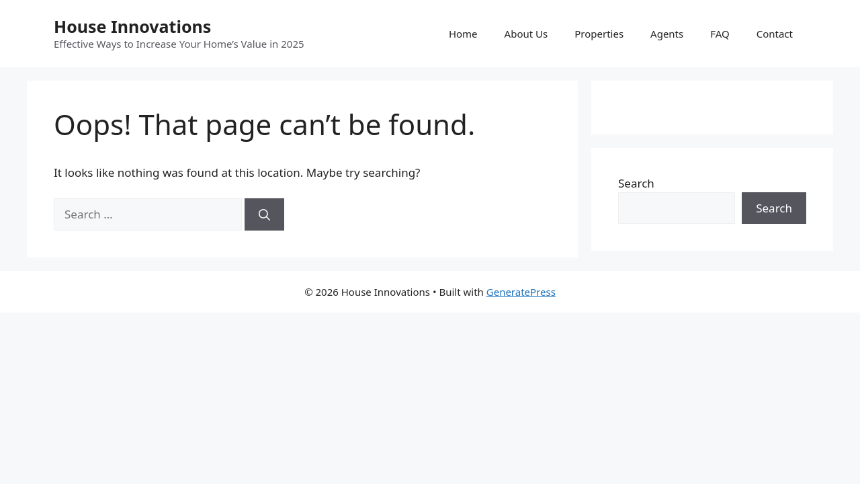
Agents (666, 33)
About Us (526, 33)
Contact (775, 33)
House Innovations (132, 26)
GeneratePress (521, 291)
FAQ (720, 33)
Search (636, 183)
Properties (599, 33)
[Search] (264, 214)
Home (463, 33)
